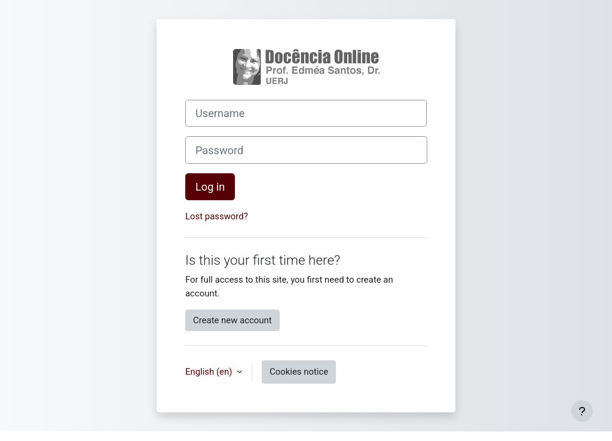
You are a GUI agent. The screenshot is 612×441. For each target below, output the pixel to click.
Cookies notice (299, 371)
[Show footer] (582, 411)
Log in (210, 186)
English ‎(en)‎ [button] (209, 371)
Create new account (232, 320)
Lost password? (216, 216)
